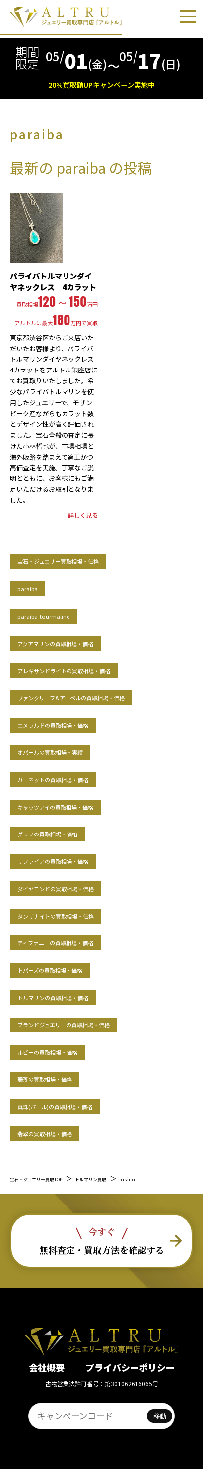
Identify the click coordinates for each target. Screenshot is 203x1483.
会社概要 (48, 1381)
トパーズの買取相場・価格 (67, 969)
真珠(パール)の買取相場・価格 (75, 1105)
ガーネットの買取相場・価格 (72, 778)
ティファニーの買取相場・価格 (76, 941)
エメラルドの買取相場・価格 (72, 724)
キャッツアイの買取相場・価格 (76, 806)
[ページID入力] (87, 1429)
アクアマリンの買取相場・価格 (76, 642)
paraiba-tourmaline (57, 615)
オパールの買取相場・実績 (68, 751)
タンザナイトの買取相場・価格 (76, 915)
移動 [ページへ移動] (159, 1430)
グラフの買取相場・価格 (63, 833)
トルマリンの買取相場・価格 (72, 996)
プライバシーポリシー (130, 1381)
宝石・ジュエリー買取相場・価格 (80, 560)
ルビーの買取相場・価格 (63, 1051)
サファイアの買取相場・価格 (72, 860)
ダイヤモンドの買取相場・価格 (76, 887)
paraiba (32, 587)
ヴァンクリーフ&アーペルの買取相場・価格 (100, 696)
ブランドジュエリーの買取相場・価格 (88, 1024)
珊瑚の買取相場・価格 (59, 1078)
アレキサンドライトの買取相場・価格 (89, 669)
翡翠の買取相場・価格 (59, 1132)
